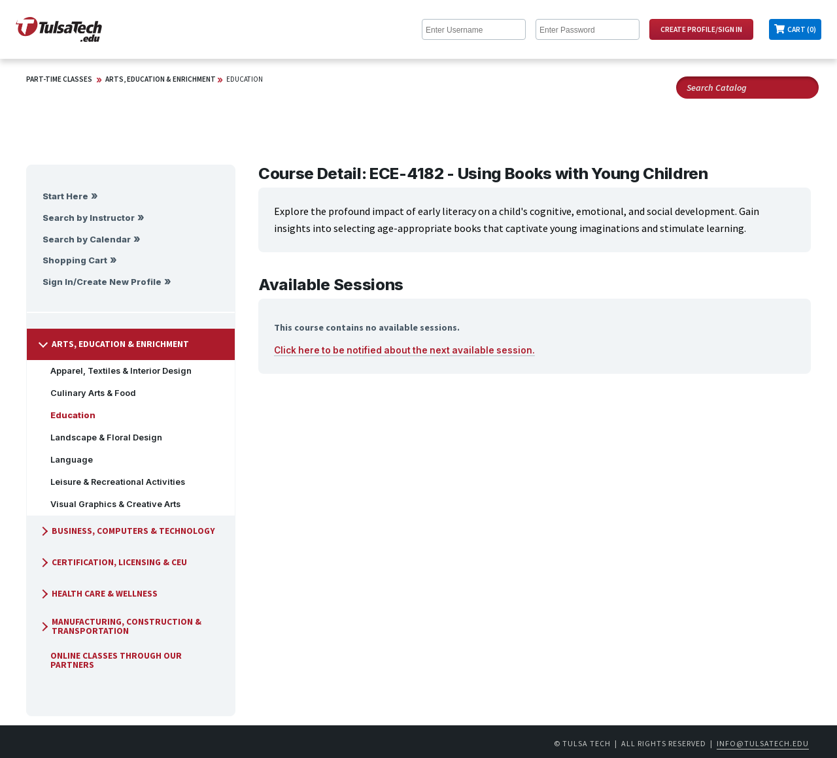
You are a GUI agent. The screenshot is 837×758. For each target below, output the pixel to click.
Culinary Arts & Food (88, 393)
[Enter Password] (588, 29)
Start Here (65, 196)
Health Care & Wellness (98, 593)
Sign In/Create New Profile (102, 282)
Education (244, 79)
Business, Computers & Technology (127, 530)
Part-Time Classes (59, 79)
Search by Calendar (87, 239)
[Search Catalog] (747, 87)
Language (66, 460)
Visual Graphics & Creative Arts (110, 504)
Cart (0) (801, 29)
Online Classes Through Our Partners (111, 660)
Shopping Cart (75, 260)
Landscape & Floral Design (101, 437)
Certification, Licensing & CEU (113, 562)
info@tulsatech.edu (763, 743)
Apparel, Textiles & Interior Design (116, 371)
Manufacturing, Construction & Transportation (120, 626)
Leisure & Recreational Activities (112, 482)
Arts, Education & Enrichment (160, 79)
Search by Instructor (89, 218)
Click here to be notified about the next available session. (404, 350)
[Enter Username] (474, 29)
